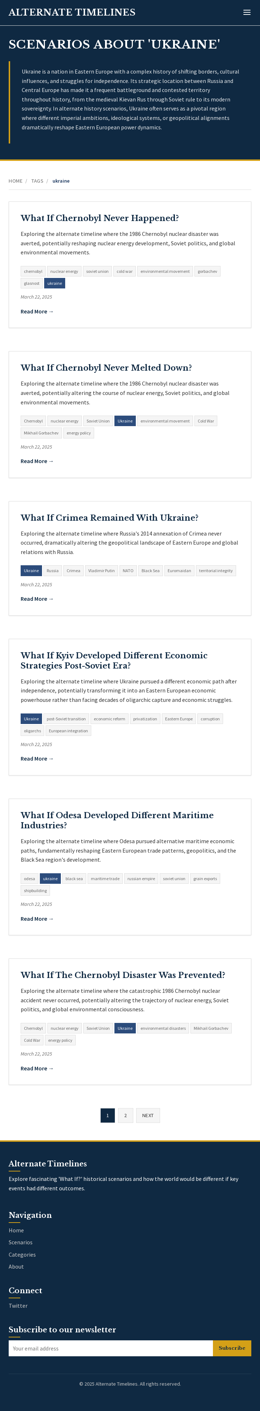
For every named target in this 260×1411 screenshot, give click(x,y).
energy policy (79, 433)
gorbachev (207, 271)
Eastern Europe (179, 718)
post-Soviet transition (66, 718)
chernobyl (33, 271)
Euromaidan (179, 570)
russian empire (141, 878)
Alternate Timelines (72, 12)
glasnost (31, 283)
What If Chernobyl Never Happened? (100, 218)
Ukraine (125, 421)
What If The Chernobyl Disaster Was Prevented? (123, 975)
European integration (68, 730)
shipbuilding (35, 890)
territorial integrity (216, 570)
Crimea (73, 570)
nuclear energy (64, 271)
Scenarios (21, 1242)
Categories (22, 1254)
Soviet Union (98, 421)
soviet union (97, 271)
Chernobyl (33, 421)
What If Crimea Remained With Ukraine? (109, 518)
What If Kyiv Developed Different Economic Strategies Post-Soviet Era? (114, 661)
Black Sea (151, 570)
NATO (128, 570)
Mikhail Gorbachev (41, 433)
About (16, 1266)
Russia (53, 570)
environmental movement (165, 271)
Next (148, 1115)
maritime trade (105, 878)
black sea (74, 878)
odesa (29, 878)
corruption (210, 718)
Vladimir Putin (101, 570)
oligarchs (32, 730)
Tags (37, 181)
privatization (145, 718)
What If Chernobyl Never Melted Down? (106, 368)
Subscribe (232, 1348)
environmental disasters (163, 1028)
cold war (125, 271)
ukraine (54, 283)
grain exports (205, 878)
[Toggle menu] (247, 13)
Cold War (206, 421)
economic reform (109, 718)
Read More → (37, 311)
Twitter (18, 1305)
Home (15, 181)
